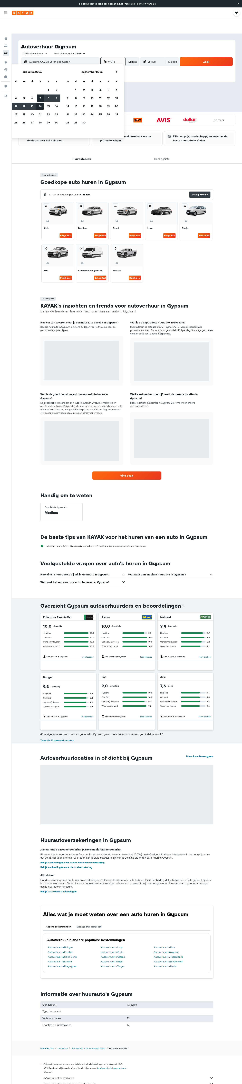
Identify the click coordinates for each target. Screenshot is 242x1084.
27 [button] (91, 110)
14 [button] (99, 94)
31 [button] (66, 118)
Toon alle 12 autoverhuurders (57, 724)
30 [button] (115, 110)
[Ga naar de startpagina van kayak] (22, 13)
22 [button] (107, 102)
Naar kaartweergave (199, 740)
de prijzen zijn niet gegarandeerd (111, 1052)
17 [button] (66, 102)
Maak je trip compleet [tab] (88, 911)
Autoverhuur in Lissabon (60, 936)
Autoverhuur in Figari (112, 946)
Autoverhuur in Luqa (111, 931)
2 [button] (115, 77)
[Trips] (5, 70)
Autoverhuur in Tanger (112, 950)
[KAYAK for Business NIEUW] (5, 61)
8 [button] (107, 86)
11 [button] (75, 94)
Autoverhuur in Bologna (60, 931)
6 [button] (91, 86)
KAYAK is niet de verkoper (128, 1062)
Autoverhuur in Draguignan (62, 950)
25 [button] (74, 110)
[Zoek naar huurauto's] (5, 37)
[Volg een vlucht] (5, 54)
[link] (126, 460)
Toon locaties (87, 641)
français (151, 3)
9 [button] (115, 86)
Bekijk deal (65, 220)
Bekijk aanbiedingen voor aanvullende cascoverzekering (72, 846)
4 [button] (74, 86)
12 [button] (83, 94)
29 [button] (107, 110)
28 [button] (99, 110)
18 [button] (74, 102)
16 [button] (115, 94)
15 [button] (107, 94)
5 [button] (83, 86)
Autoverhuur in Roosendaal (168, 946)
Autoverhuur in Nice (164, 931)
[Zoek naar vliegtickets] (5, 23)
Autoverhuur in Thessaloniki (168, 941)
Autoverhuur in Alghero (166, 936)
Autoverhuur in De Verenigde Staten (88, 1032)
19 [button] (83, 102)
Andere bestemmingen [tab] (58, 911)
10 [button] (66, 94)
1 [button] (107, 77)
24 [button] (66, 110)
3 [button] (66, 86)
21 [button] (99, 102)
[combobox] (33, 38)
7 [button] (99, 86)
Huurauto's (63, 1032)
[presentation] (183, 590)
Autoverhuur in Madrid (60, 946)
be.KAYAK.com (47, 1032)
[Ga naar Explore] (5, 47)
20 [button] (91, 102)
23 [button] (115, 102)
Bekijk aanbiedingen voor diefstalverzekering (66, 851)
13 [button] (91, 94)
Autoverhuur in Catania (113, 941)
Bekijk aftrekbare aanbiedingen (58, 875)
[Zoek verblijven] (5, 30)
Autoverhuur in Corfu (112, 936)
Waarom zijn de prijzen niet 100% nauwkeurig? (128, 1074)
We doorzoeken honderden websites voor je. (128, 1068)
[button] (238, 3)
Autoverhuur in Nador (165, 950)
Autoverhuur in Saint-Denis (62, 941)
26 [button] (82, 110)
